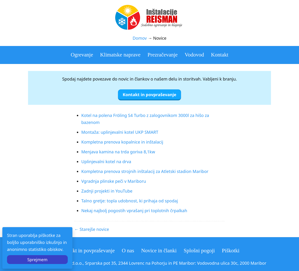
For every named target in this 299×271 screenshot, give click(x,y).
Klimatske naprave (120, 55)
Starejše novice (94, 229)
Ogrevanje (82, 55)
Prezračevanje (163, 55)
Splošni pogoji (199, 250)
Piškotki (230, 250)
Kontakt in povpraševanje (87, 250)
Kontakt (219, 55)
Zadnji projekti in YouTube (106, 191)
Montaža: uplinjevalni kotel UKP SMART (119, 132)
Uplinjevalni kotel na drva (106, 161)
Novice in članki (159, 250)
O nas (128, 250)
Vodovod (194, 55)
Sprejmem (37, 259)
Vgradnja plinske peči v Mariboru (113, 181)
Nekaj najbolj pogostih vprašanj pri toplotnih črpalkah (134, 210)
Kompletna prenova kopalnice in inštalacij (122, 142)
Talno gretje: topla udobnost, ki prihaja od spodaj (129, 201)
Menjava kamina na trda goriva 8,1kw (118, 152)
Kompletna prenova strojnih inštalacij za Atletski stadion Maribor (144, 171)
